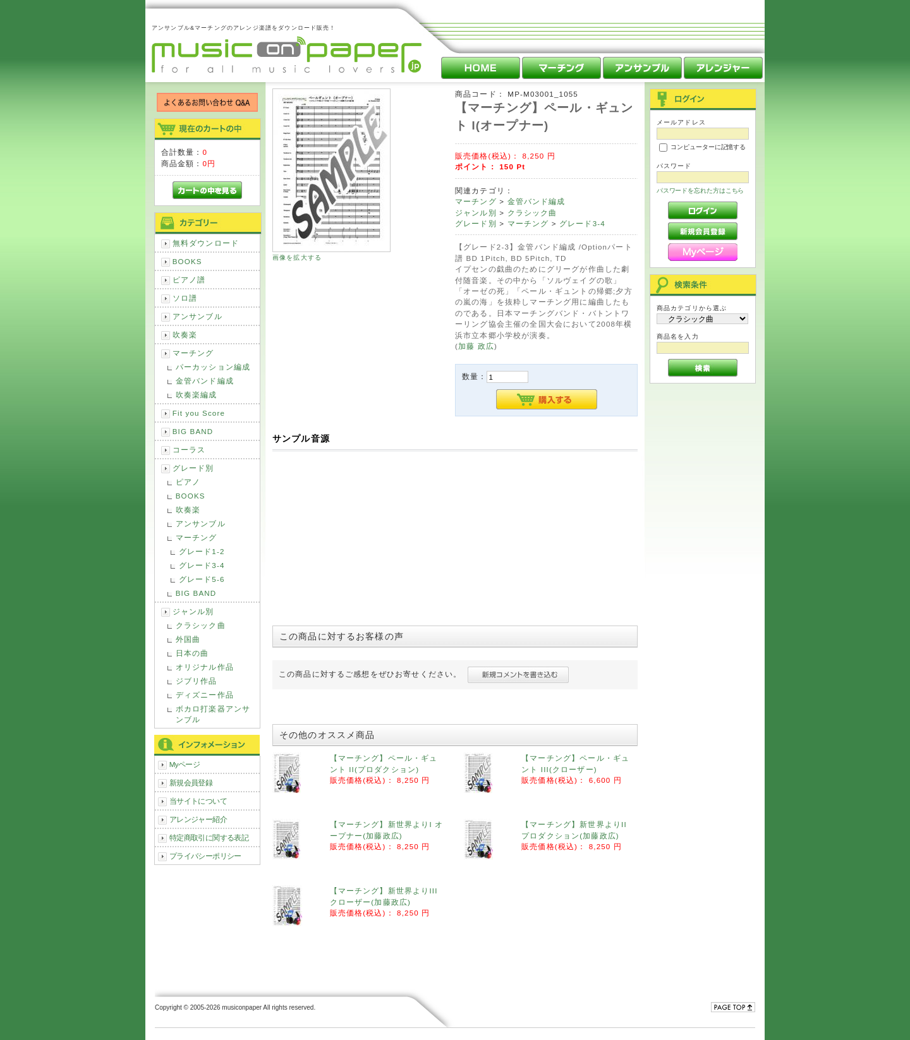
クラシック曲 (201, 625)
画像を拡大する (297, 257)
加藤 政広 (476, 346)
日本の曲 (192, 653)
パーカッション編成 (213, 367)
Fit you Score (199, 413)
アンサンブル (197, 316)
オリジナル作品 (205, 667)
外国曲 (188, 639)
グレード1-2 (202, 551)
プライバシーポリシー (205, 856)
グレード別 (193, 468)
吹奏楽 (185, 334)
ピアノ (188, 482)
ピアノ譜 (189, 279)
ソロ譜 (185, 298)
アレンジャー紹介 (198, 819)
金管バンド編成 (205, 381)
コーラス (189, 449)
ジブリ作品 (196, 681)
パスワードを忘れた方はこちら (700, 190)
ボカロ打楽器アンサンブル (213, 713)
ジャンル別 (193, 611)
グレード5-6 (202, 579)
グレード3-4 (202, 565)
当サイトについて (198, 801)
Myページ (184, 764)
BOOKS (187, 261)
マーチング (193, 353)
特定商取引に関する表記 (209, 837)
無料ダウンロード (206, 243)
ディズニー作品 (205, 695)
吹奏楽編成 (196, 394)
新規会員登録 (191, 782)
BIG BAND (193, 431)
